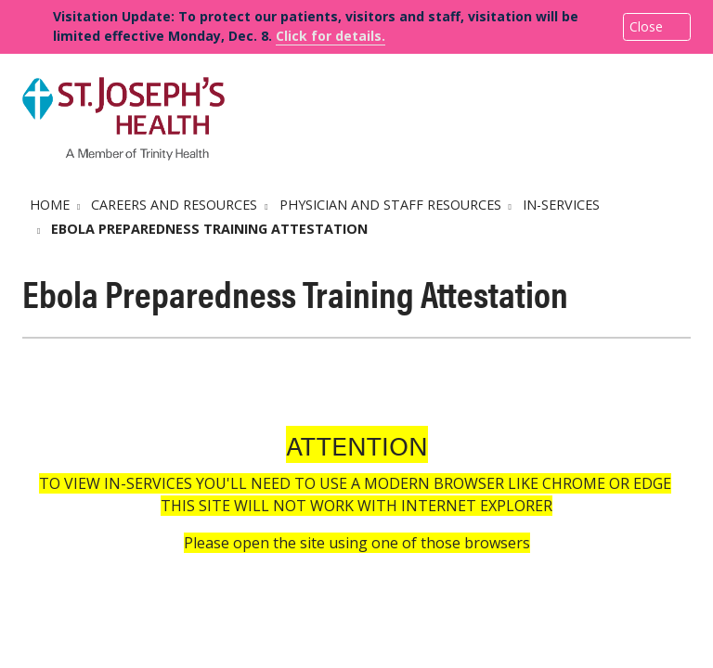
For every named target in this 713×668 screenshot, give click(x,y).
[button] (687, 89)
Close (646, 26)
